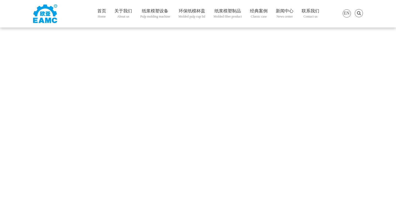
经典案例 (259, 14)
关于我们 (123, 14)
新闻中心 (284, 14)
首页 (101, 14)
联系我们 (310, 14)
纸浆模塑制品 (227, 14)
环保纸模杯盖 (191, 14)
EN (347, 13)
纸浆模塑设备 (155, 14)
